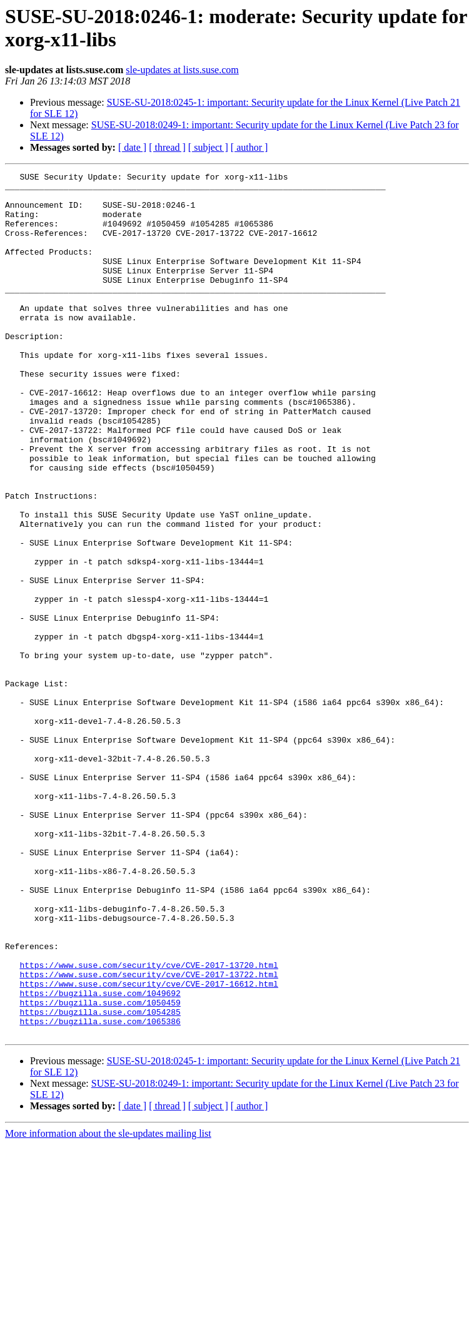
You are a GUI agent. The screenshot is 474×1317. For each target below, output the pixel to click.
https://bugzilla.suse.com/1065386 (99, 1192)
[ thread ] (167, 147)
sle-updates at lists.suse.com (182, 69)
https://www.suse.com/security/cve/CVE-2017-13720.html (148, 1124)
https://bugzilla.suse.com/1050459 (99, 1169)
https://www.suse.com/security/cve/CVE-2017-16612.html (148, 1146)
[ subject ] (208, 147)
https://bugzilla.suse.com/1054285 (99, 1180)
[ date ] (132, 147)
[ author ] (249, 147)
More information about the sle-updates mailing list (108, 1306)
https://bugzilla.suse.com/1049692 (99, 1158)
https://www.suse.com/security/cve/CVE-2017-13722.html (148, 1135)
